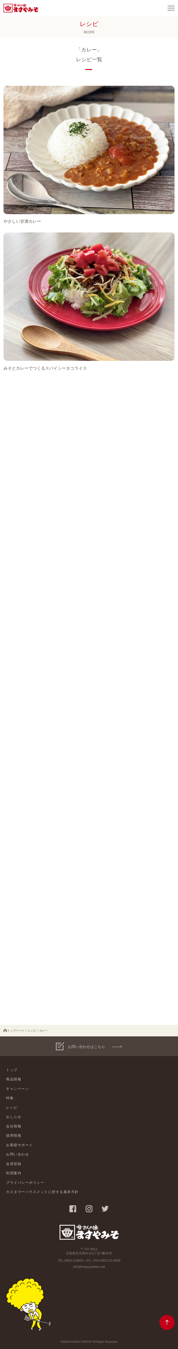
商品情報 (13, 1079)
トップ (12, 1070)
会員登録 (13, 1164)
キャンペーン (17, 1089)
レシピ (32, 1030)
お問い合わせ (17, 1154)
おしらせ (13, 1117)
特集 (10, 1098)
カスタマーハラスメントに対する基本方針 (42, 1192)
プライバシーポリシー (25, 1182)
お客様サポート (19, 1145)
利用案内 (13, 1173)
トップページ (13, 1030)
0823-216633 (74, 1260)
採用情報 (13, 1135)
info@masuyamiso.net (89, 1267)
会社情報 (13, 1126)
